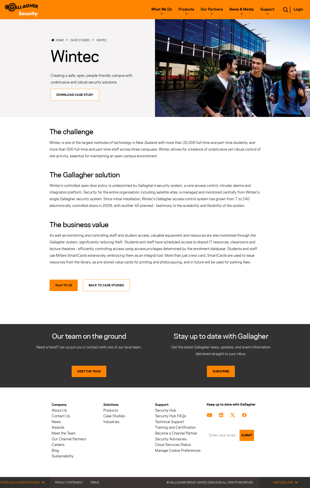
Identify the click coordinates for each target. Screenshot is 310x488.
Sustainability (63, 456)
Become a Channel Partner (176, 433)
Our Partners (212, 9)
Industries (111, 421)
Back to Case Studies (106, 285)
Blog (55, 450)
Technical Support (169, 421)
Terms (94, 482)
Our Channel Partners (69, 439)
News (56, 421)
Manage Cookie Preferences (177, 450)
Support (267, 9)
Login (298, 9)
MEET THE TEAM (89, 371)
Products (186, 9)
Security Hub (165, 410)
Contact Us (61, 416)
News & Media (241, 9)
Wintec (101, 40)
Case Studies (80, 40)
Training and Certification (175, 427)
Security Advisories (170, 439)
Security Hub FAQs (170, 416)
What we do (161, 9)
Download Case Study (74, 95)
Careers (58, 444)
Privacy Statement (69, 482)
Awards (58, 427)
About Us (59, 410)
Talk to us (63, 285)
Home (60, 40)
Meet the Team (64, 433)
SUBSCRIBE (220, 371)
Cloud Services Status (173, 444)
